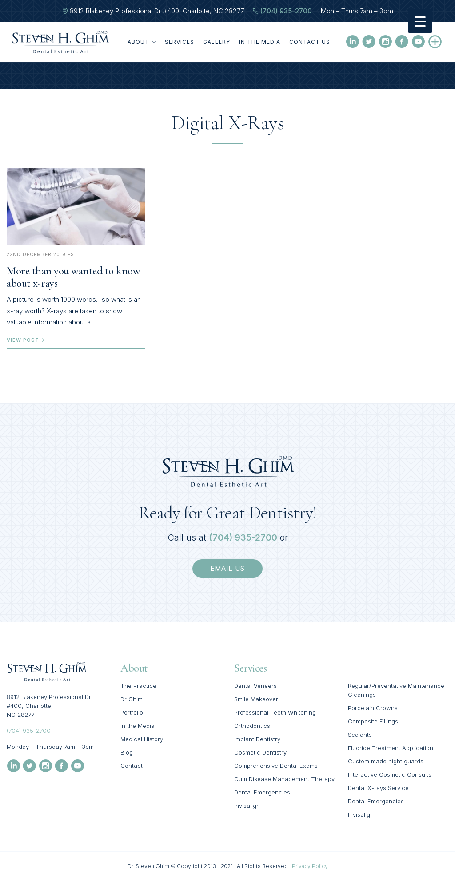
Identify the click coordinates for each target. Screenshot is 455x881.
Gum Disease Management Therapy (284, 778)
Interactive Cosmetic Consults (389, 774)
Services (179, 42)
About (142, 42)
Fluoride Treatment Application (390, 747)
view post (26, 340)
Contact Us (309, 42)
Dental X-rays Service (378, 787)
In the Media (259, 42)
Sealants (360, 734)
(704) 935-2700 (286, 11)
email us (227, 568)
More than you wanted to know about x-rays (73, 277)
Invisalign (247, 805)
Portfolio (131, 712)
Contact (131, 765)
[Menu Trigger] (420, 21)
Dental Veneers (255, 685)
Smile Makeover (256, 699)
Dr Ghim (131, 699)
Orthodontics (252, 725)
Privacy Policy (310, 866)
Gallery (216, 42)
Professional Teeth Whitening (275, 712)
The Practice (138, 685)
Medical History (141, 739)
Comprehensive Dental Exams (276, 765)
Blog (126, 752)
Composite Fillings (373, 721)
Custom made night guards (385, 761)
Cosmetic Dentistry (260, 752)
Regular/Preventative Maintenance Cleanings (396, 690)
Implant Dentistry (257, 739)
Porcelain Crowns (373, 707)
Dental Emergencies (262, 792)
